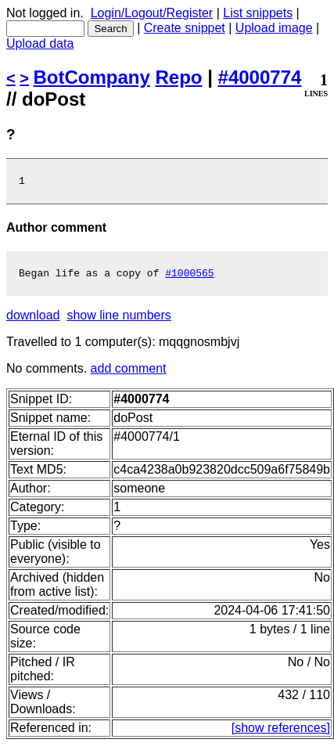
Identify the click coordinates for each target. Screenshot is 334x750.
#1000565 (189, 277)
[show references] (281, 732)
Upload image (274, 27)
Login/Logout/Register (152, 13)
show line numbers (118, 319)
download (33, 319)
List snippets (258, 13)
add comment (129, 373)
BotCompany (92, 77)
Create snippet (184, 27)
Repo (179, 77)
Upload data (40, 43)
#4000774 (260, 77)
